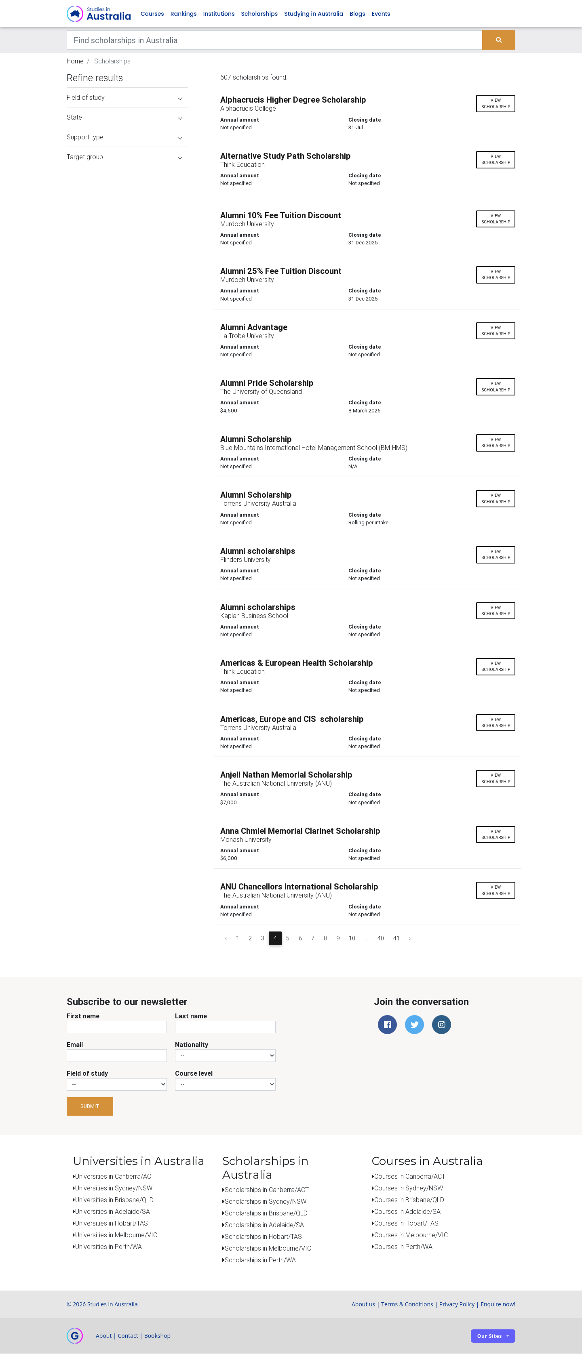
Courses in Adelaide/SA (407, 1211)
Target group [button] (124, 157)
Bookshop (157, 1336)
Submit (89, 1106)
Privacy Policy (456, 1304)
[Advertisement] (127, 637)
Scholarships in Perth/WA (260, 1260)
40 (380, 938)
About (104, 1336)
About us (363, 1304)
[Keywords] (275, 40)
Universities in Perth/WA (108, 1247)
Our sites (489, 1336)
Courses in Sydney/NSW (408, 1188)
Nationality (191, 1045)
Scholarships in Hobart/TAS (263, 1237)
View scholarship (495, 103)
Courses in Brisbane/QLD (409, 1200)
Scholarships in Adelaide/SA (264, 1225)
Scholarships (259, 14)
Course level (194, 1073)
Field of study (87, 1073)
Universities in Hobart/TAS (111, 1223)
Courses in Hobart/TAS (406, 1223)
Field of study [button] (124, 98)
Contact (128, 1336)
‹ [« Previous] (226, 938)
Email (75, 1045)
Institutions (219, 14)
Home (75, 61)
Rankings (184, 14)
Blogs (357, 14)
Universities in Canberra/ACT (115, 1176)
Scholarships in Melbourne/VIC (268, 1249)
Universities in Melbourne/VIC (116, 1235)
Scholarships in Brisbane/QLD (266, 1213)
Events (381, 14)
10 (352, 938)
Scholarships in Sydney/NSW (265, 1202)
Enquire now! (498, 1304)
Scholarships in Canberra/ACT (267, 1190)
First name (83, 1016)
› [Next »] (410, 938)
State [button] (124, 118)
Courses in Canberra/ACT (409, 1176)
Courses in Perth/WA (403, 1247)
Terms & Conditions (407, 1304)
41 (396, 938)
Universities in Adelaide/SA (112, 1211)
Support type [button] (124, 137)
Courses (152, 14)
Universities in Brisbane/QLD (114, 1200)
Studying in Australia (313, 14)
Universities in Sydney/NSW (113, 1188)
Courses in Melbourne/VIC (411, 1235)
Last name (191, 1016)
